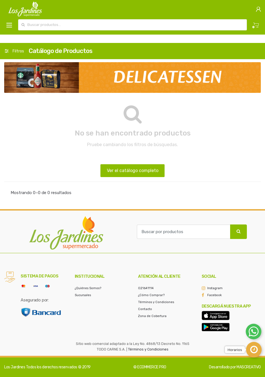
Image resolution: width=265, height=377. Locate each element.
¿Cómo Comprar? (151, 295)
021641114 (146, 288)
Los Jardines (14, 367)
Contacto (145, 309)
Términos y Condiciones (156, 302)
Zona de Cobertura (152, 316)
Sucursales (83, 295)
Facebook (214, 295)
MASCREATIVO (249, 367)
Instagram (215, 288)
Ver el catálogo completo (132, 170)
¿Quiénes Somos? (88, 288)
